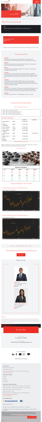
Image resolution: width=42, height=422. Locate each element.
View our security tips (7, 395)
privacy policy (21, 415)
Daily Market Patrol (14, 18)
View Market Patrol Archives (22, 246)
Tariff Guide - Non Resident (8, 367)
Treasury (7, 18)
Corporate (5, 379)
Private (4, 378)
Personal (5, 376)
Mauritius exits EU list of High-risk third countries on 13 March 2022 (16, 385)
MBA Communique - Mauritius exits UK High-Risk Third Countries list (17, 387)
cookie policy (28, 415)
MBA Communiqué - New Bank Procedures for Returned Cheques (16, 392)
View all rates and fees (7, 372)
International (5, 381)
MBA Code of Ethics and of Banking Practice (12, 389)
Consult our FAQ (21, 338)
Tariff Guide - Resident (7, 369)
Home (3, 18)
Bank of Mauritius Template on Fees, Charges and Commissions (16, 371)
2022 (20, 18)
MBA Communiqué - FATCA (8, 391)
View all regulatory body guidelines (10, 394)
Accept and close (32, 417)
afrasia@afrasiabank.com (25, 342)
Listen (21, 254)
